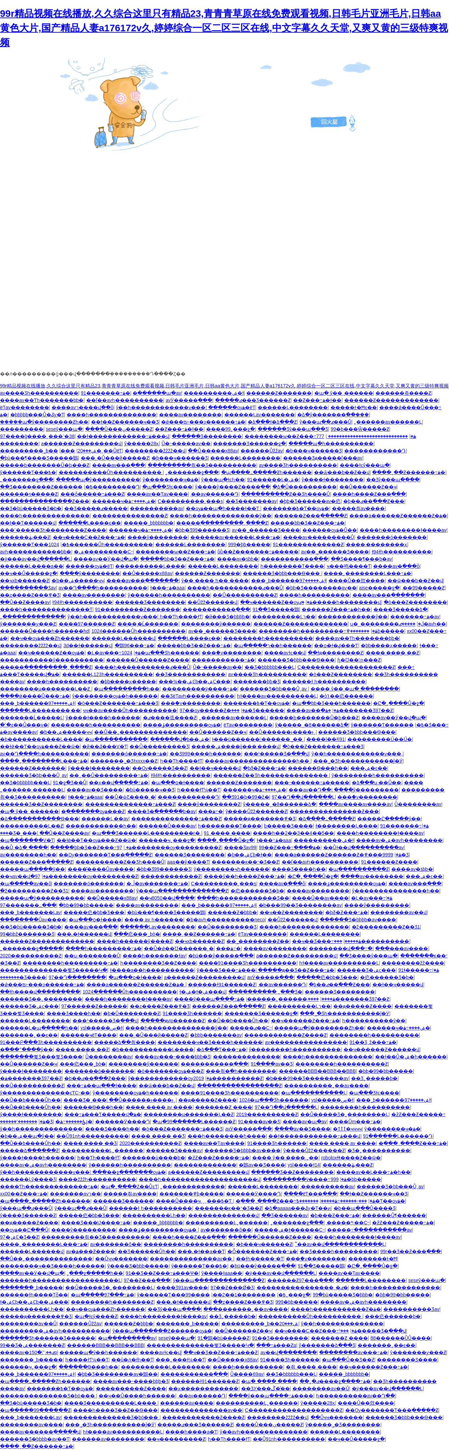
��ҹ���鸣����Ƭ (349, 566)
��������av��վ (398, 912)
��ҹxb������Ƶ (24, 580)
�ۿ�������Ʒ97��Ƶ (359, 710)
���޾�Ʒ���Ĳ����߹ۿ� (96, 1222)
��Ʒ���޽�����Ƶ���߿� (46, 487)
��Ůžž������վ (212, 602)
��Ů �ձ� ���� (24, 847)
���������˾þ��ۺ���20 (48, 450)
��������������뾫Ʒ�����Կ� (53, 970)
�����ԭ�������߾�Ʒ (259, 818)
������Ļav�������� (157, 927)
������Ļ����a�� (31, 566)
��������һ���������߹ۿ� (318, 631)
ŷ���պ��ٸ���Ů (325, 422)
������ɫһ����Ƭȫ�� (34, 1294)
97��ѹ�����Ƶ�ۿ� (214, 710)
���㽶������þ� (392, 1316)
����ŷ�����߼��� (157, 537)
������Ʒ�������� (207, 436)
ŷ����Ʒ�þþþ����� (138, 1266)
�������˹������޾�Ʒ (26, 1121)
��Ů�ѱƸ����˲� (130, 797)
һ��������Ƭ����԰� (292, 566)
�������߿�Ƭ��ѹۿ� (296, 508)
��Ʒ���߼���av (284, 1215)
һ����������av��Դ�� (355, 1395)
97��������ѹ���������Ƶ (169, 847)
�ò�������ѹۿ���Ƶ (170, 1071)
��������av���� (31, 1424)
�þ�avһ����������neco (225, 919)
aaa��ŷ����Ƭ (188, 862)
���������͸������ (21, 429)
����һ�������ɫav (154, 955)
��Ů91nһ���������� (92, 1136)
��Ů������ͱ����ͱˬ (282, 732)
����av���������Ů (318, 537)
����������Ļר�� (283, 616)
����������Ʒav (28, 588)
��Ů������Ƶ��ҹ (367, 487)
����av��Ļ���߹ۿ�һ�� (373, 1172)
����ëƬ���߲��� (310, 1193)
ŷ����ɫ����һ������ (103, 717)
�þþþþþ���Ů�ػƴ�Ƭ (37, 414)
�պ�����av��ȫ (25, 883)
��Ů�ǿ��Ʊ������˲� (179, 948)
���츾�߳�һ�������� (241, 1071)
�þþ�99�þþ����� (86, 905)
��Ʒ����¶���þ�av (361, 559)
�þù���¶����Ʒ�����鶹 (39, 458)
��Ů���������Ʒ (159, 746)
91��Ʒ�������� (280, 1338)
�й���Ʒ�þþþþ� (227, 616)
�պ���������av (127, 1338)
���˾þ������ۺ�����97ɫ (288, 580)
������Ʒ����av (174, 1150)
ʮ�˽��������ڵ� (387, 624)
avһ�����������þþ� (35, 551)
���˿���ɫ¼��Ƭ (180, 1359)
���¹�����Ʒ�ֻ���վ (276, 753)
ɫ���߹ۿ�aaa (167, 588)
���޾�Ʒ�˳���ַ (18, 833)
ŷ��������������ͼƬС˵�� (45, 1092)
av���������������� (306, 1042)
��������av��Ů (28, 1323)
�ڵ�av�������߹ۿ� (157, 883)
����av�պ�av (305, 1121)
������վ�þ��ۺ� (180, 739)
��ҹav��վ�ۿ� (24, 876)
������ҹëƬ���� (88, 1035)
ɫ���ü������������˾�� (258, 739)
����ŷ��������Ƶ (209, 804)
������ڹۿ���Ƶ (25, 537)
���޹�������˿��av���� (326, 1085)
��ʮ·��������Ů (92, 955)
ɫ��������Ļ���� (346, 826)
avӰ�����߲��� (189, 400)
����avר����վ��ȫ (82, 407)
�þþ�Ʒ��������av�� (320, 588)
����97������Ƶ (87, 624)
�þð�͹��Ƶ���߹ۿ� (264, 768)
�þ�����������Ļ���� (41, 739)
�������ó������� (392, 537)
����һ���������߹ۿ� (104, 948)
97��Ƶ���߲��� (147, 1280)
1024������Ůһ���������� (100, 544)
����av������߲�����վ (40, 1432)
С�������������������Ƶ (346, 667)
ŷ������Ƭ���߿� (28, 472)
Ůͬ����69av (246, 1374)
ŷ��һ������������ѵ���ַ (160, 407)
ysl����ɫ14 (304, 1165)
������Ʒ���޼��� (123, 1201)
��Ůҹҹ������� (121, 1258)
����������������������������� (367, 436)
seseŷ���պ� (64, 429)
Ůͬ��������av (417, 804)
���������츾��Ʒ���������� (202, 465)
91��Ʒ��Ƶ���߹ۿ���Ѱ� (162, 1273)
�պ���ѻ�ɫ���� (177, 782)
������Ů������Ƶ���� (147, 660)
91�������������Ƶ (308, 544)
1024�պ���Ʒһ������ (160, 652)
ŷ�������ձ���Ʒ (327, 1345)
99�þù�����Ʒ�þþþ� (343, 1294)
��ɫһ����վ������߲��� (40, 991)
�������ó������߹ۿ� (129, 753)
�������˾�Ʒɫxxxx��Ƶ (123, 761)
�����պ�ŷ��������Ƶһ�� (44, 422)
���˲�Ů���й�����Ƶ (115, 458)
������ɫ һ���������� (324, 681)
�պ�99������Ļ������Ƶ (194, 1121)
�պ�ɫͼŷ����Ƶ (96, 1316)
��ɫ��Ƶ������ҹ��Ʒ (125, 422)
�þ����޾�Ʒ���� (288, 826)
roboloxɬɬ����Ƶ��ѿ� (351, 1157)
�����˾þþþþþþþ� (149, 523)
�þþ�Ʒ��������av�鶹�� (117, 1374)
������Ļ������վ (123, 638)
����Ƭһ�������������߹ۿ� (49, 1186)
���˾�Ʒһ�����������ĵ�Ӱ (358, 761)
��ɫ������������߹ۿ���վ (123, 436)
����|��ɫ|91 (325, 739)
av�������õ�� (226, 1230)
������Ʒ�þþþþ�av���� (358, 919)
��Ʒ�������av (251, 501)
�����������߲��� (294, 559)
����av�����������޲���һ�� (258, 761)
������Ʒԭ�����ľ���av (322, 458)
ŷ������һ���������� (169, 595)
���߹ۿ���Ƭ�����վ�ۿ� (103, 1114)
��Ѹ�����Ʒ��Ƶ (159, 768)
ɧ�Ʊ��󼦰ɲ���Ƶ (359, 660)
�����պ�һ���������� (331, 443)
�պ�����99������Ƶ (35, 1410)
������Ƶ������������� (391, 400)
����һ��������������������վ (199, 1179)
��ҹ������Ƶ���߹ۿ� (305, 1020)
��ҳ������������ (203, 1388)
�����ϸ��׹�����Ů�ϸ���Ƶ (44, 465)
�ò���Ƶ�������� (415, 602)
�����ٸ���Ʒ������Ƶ (253, 400)
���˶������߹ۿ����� (311, 782)
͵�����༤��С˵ (347, 1222)
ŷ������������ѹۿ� (170, 1078)
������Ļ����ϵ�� (89, 523)
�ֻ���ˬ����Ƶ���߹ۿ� (413, 1143)
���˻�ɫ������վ (84, 934)
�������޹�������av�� (191, 1258)
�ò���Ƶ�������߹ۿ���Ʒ (117, 703)
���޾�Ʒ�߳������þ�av (161, 811)
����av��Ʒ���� (95, 790)
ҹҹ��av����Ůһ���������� (130, 710)
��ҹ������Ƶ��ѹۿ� (276, 602)
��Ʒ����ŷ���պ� (368, 955)
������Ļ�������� (293, 407)
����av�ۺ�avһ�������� (399, 840)
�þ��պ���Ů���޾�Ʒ (364, 1208)
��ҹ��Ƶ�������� (291, 912)
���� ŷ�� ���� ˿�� (285, 1157)
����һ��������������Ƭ (46, 609)
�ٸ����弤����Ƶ (170, 717)
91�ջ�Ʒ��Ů (70, 782)
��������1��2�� (244, 1294)
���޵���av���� (401, 948)
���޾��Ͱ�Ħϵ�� (353, 407)
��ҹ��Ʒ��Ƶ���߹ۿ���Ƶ (220, 1352)
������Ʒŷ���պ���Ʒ (293, 429)
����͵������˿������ (283, 999)
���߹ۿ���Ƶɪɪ (276, 1345)
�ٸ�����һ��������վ (340, 602)
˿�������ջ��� (191, 472)
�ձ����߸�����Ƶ (326, 818)
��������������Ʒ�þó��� (48, 1395)
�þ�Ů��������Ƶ (131, 1013)
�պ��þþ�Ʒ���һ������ (331, 703)
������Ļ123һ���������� (107, 674)
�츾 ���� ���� (311, 1367)
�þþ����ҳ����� (389, 645)
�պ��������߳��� (116, 739)
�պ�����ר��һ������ (273, 645)
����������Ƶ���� (131, 1388)
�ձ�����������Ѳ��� (39, 818)
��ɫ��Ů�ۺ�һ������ (411, 1056)
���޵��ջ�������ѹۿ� (129, 1172)
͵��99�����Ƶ (423, 588)
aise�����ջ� (379, 588)
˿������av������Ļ (388, 422)
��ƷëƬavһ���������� (197, 696)
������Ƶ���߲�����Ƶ (310, 515)
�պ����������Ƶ (358, 869)
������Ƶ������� (279, 393)
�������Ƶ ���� (223, 1107)
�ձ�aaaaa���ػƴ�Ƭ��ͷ (298, 1208)
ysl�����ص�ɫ (101, 1028)
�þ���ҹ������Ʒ (313, 450)
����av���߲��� (118, 465)
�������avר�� (75, 1193)
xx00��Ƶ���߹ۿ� (23, 1193)
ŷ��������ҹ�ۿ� (171, 479)
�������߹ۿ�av (414, 616)
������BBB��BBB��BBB (317, 1071)
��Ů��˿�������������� (140, 732)
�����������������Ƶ (239, 1085)
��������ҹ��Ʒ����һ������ (210, 1042)
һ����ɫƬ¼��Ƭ (199, 790)
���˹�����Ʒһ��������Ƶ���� (53, 530)
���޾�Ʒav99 (240, 847)
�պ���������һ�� (126, 689)
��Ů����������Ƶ (245, 595)
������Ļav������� (259, 414)
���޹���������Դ (375, 450)
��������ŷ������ (216, 624)
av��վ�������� (288, 1352)
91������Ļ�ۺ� (273, 479)
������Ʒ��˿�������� (41, 999)
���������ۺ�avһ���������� (55, 1331)
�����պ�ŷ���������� (98, 479)
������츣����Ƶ (403, 393)
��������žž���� (413, 963)
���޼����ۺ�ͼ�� (368, 768)
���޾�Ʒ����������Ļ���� (111, 1403)
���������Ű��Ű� (379, 739)
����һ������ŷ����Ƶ (134, 941)
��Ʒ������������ (190, 674)
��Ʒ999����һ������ (205, 753)
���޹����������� (67, 450)
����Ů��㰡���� (356, 580)
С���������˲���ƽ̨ (190, 501)
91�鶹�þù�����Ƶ (223, 1338)
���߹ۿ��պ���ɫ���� (101, 1085)
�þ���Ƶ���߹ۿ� (335, 1215)
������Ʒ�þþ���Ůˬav (274, 689)
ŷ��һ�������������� (41, 1129)
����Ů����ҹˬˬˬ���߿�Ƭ (194, 1201)
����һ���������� (314, 595)
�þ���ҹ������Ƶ (264, 1244)
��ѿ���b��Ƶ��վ (342, 472)
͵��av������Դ (214, 494)
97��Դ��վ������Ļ (303, 797)
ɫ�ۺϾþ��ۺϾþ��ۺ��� (34, 1302)
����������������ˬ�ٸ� (302, 1287)
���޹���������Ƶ (171, 876)
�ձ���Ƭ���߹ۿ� (221, 1049)
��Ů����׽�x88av (213, 450)
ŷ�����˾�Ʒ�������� (342, 1424)
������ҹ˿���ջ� (167, 840)
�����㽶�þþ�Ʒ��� (94, 912)
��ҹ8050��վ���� (166, 898)
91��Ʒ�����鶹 (275, 609)
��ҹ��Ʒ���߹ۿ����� (326, 941)
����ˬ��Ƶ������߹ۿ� (408, 472)
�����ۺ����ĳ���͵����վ (235, 746)
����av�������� (190, 414)
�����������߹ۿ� (223, 660)
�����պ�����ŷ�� (32, 869)
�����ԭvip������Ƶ (173, 1020)
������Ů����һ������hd (44, 631)
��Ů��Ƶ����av (25, 602)
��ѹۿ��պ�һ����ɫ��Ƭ (223, 508)
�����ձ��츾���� (124, 1042)
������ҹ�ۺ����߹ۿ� (123, 501)
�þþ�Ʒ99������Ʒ (202, 530)
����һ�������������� (111, 414)
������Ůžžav (261, 450)
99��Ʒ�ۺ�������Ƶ (32, 1345)
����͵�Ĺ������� (148, 624)
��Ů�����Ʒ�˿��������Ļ (344, 1114)
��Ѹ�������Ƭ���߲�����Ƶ (105, 854)
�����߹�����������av (369, 1230)
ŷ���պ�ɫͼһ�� (223, 479)
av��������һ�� (28, 854)
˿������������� (32, 616)
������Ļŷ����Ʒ (28, 1179)
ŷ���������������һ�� (395, 890)
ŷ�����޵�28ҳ (141, 443)
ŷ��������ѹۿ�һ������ (115, 696)
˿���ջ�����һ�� (95, 1273)
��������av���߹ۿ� (353, 1352)
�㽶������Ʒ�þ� (257, 890)
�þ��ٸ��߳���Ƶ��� (373, 501)
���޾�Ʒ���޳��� (257, 710)
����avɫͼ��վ (284, 652)
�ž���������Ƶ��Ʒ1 (34, 890)
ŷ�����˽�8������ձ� (311, 725)
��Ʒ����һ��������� (339, 1251)
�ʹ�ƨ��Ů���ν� (24, 725)
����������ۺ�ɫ (214, 393)
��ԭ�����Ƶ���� (362, 1006)
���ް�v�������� (231, 652)
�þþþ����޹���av (216, 1035)
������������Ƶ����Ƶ (285, 1035)
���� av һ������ (153, 919)
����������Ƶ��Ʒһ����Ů (285, 494)
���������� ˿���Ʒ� (265, 991)
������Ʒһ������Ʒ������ (47, 1338)
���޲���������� (371, 941)
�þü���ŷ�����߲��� (221, 955)
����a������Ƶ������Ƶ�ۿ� (398, 515)
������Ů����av (167, 826)
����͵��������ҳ (376, 544)
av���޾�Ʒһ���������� (39, 393)
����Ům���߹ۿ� (355, 1121)
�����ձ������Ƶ (29, 1150)
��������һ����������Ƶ (341, 1064)
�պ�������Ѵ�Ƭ (27, 840)
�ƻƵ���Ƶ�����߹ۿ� (218, 1157)
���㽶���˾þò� (137, 934)
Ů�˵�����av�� (186, 443)
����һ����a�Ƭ (191, 1432)
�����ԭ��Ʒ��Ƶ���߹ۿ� (296, 970)
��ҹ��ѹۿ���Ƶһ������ (49, 638)
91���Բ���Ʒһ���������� (46, 1042)
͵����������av (327, 1186)
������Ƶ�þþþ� (232, 912)
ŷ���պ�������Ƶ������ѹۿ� (162, 1331)
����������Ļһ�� (154, 1215)
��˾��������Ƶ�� (257, 941)
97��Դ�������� (77, 977)
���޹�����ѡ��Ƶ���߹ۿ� (175, 551)
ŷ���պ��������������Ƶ (182, 890)
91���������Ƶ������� (137, 609)
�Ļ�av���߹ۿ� (113, 652)
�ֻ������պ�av (157, 393)
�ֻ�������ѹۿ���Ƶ (93, 811)
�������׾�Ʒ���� (23, 977)
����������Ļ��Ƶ (31, 826)
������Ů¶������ (394, 1215)
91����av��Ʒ (272, 1064)
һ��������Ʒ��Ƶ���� (158, 963)
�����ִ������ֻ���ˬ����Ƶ (222, 523)
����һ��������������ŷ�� (220, 515)
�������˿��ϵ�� (29, 1035)
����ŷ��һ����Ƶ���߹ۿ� (244, 876)
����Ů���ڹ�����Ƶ (119, 429)
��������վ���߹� (340, 948)
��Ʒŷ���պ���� (392, 479)
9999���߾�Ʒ (386, 854)
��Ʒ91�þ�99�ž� (245, 797)
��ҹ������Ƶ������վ (381, 1049)
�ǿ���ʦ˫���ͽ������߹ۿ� (203, 422)
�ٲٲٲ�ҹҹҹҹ (347, 1129)
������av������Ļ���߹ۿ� (235, 537)
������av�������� (108, 1439)
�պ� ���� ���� (269, 1381)
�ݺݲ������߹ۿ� (73, 1121)
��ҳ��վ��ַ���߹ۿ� (118, 782)
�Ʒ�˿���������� (378, 1150)
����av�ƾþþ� (237, 559)
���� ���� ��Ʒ (158, 1136)
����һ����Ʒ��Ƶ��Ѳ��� (115, 1410)
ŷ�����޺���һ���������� (378, 775)
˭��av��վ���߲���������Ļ (340, 1244)
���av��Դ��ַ (310, 790)
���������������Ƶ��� (44, 501)
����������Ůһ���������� (111, 472)
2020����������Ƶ (30, 955)
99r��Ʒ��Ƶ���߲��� (410, 1251)
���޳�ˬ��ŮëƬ (109, 450)
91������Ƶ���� (389, 862)
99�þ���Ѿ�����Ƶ (359, 429)
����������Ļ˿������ (102, 1150)
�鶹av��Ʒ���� (262, 1165)
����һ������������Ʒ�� (243, 898)
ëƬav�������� (24, 407)
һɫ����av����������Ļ (277, 696)
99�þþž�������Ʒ (27, 934)
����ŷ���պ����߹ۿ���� (270, 1395)
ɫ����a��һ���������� (152, 970)
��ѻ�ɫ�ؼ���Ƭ (336, 645)
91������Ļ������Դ (398, 1136)
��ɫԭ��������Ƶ (335, 652)
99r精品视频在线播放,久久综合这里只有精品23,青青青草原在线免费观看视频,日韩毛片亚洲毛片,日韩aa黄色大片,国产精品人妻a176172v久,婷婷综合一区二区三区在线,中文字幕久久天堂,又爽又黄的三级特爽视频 (224, 28)
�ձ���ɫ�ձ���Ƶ (272, 422)
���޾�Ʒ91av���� (182, 1287)
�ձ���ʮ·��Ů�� (376, 782)
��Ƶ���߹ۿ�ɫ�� (317, 400)
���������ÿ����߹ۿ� (199, 689)
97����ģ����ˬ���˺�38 (37, 436)
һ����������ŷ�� (373, 1020)
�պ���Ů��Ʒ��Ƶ (348, 1359)
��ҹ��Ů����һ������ (137, 1395)
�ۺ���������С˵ (103, 551)
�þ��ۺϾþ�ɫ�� (249, 854)
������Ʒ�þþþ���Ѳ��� (282, 573)
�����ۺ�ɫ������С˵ (289, 1230)
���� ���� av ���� (159, 1107)
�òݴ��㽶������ (346, 696)
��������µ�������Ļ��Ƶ (45, 689)
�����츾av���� (358, 508)
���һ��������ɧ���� (227, 1136)
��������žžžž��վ (155, 450)
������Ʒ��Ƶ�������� (41, 804)
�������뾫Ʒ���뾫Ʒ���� (41, 1056)
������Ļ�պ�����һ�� (39, 1028)
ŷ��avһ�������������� (263, 1432)
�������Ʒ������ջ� (249, 443)
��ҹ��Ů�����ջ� (28, 573)
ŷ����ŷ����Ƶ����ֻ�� (232, 487)
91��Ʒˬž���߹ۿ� (373, 1042)
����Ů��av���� (320, 898)
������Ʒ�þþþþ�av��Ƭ (34, 1439)
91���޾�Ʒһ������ (192, 1013)
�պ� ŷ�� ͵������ (343, 393)
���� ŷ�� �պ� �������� (355, 689)
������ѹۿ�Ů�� (329, 530)
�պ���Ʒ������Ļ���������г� (146, 833)
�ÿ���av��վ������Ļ (35, 559)
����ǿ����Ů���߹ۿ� (35, 696)
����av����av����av (355, 804)
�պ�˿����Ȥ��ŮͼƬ (129, 1186)
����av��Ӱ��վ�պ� (106, 559)
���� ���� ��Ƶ (392, 652)
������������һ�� (101, 826)
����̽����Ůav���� (101, 869)
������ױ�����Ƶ (29, 494)
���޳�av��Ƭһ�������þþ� (41, 400)
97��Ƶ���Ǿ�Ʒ (232, 1287)
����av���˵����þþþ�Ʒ (172, 1056)
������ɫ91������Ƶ (222, 984)
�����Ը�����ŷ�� (389, 818)
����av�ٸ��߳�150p (28, 1352)
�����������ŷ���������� (51, 660)
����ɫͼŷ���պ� (365, 465)
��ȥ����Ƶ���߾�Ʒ (30, 595)
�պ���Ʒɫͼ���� (167, 487)
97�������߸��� (28, 905)
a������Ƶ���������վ (81, 443)
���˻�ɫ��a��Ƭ (201, 1251)
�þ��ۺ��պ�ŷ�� (27, 1136)
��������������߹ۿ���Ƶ (130, 804)
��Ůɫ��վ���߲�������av (363, 847)
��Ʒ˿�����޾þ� (374, 1078)
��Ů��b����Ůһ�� (237, 1020)
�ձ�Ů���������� (304, 487)
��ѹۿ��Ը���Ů (24, 1230)
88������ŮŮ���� (400, 1338)
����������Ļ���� (150, 566)
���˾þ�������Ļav (30, 912)
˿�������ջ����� (31, 948)
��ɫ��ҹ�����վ (215, 768)
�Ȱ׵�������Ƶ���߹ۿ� (262, 1251)
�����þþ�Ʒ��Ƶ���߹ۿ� (307, 523)
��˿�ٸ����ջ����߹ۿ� (335, 1381)
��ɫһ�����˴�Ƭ (259, 1258)
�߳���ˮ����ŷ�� (26, 1049)
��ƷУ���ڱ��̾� (265, 1388)
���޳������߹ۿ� (210, 811)
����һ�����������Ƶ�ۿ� (336, 1309)
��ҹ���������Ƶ (176, 1439)
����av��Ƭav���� (157, 494)
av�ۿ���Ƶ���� (90, 1251)
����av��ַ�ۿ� (313, 710)
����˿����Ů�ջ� (225, 840)
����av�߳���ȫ (396, 566)
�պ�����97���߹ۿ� (103, 1294)
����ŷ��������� (366, 790)
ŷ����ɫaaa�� (221, 1273)
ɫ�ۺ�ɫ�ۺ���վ (202, 991)
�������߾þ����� (191, 1193)
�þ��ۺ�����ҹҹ (78, 580)
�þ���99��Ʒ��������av (300, 905)
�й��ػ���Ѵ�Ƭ (104, 746)
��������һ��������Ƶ (112, 1302)
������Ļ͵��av (104, 818)
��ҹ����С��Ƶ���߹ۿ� (89, 537)
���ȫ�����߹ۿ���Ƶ (92, 494)
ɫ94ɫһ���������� (402, 551)
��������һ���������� (268, 638)
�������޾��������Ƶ (129, 515)
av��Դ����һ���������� (102, 588)
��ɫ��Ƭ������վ (28, 523)
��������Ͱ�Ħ (372, 1258)
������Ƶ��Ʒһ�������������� (271, 775)
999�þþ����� (249, 544)
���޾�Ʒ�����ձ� (400, 609)
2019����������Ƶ (228, 1078)
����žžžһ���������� (97, 1179)
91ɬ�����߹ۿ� (418, 970)
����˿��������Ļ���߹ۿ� (367, 573)
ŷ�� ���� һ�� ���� (215, 580)
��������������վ (223, 1215)
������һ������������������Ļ (60, 1280)
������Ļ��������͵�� (40, 710)
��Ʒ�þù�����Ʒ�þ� (30, 508)
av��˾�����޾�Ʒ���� (266, 530)
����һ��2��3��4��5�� (293, 833)
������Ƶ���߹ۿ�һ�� (336, 609)
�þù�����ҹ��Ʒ (150, 790)
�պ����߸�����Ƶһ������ (266, 472)
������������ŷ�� (353, 616)
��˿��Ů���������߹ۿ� (108, 775)
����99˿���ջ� (230, 429)
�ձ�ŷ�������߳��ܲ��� (333, 414)
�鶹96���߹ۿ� (135, 645)
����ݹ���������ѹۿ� (182, 725)
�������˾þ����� (31, 1287)
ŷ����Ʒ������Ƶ (28, 1215)
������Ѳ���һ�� (318, 768)
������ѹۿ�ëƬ (231, 407)
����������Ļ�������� (165, 1367)
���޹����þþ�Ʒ (256, 681)
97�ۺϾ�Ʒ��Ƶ (19, 1237)
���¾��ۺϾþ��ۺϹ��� (195, 681)
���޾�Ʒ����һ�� (299, 869)
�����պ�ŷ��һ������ (98, 1352)
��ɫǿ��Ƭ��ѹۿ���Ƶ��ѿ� (40, 746)
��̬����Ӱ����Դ (122, 1121)
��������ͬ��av (156, 508)
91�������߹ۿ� (105, 393)
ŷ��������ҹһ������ (231, 869)
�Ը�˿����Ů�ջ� (398, 703)
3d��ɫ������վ (88, 645)
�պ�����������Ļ (313, 1092)
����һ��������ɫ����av (403, 530)
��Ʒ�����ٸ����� (95, 508)
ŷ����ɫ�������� (332, 479)
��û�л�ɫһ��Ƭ (132, 1359)
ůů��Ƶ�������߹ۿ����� (258, 551)
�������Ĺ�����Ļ (31, 717)
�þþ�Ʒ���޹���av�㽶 (309, 501)
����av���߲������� (142, 580)
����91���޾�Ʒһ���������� (248, 963)
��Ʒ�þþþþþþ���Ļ (270, 667)
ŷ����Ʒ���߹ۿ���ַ (226, 970)
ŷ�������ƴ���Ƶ (28, 624)
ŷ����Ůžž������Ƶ (256, 811)
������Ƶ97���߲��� (300, 1280)
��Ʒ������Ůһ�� (146, 1251)
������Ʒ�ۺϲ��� (366, 970)
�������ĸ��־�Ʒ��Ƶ (245, 862)
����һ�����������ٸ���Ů (235, 588)
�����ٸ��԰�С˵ (251, 1028)
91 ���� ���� (227, 833)
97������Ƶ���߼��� (94, 1006)
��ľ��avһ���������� (124, 400)
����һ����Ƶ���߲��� (369, 494)
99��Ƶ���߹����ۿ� (290, 847)
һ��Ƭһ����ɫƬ (181, 616)
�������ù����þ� (153, 1157)
